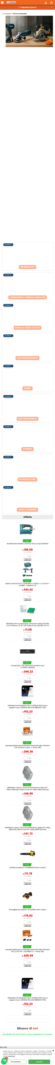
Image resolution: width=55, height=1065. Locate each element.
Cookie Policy (11, 1056)
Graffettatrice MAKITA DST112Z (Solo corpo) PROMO (27, 543)
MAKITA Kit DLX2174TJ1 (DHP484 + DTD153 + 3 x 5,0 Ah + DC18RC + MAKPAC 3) (27, 584)
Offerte (27, 517)
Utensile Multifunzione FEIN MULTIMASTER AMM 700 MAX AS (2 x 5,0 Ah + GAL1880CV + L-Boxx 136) (27, 950)
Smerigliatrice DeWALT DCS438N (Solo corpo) (27, 909)
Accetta (39, 1062)
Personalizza (16, 1062)
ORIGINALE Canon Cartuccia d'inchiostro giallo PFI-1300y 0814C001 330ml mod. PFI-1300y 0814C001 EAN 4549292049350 (27, 829)
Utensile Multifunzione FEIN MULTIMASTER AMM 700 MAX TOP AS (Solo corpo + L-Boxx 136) (27, 746)
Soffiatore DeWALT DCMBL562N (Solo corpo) (27, 867)
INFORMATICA (27, 7)
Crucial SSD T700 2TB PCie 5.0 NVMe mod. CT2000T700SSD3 (27, 666)
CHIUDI (53, 1051)
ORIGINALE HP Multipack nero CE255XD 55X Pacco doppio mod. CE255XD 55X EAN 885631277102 (28, 706)
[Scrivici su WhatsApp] (5, 1060)
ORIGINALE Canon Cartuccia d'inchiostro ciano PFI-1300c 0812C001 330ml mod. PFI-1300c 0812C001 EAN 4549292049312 (28, 789)
